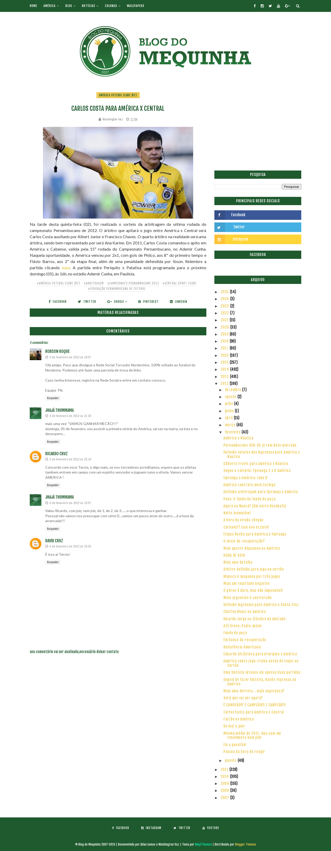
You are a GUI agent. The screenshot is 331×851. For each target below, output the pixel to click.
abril (229, 418)
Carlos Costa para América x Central (253, 712)
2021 (225, 320)
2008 (225, 790)
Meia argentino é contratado (247, 597)
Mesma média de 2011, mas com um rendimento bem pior (252, 735)
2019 (225, 334)
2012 (225, 383)
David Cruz (54, 540)
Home (33, 6)
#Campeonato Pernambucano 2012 (133, 283)
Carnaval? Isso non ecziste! (246, 527)
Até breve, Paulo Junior (242, 626)
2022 (225, 313)
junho (230, 411)
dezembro (233, 390)
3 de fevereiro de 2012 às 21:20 (70, 416)
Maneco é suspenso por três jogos (251, 576)
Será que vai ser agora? (243, 698)
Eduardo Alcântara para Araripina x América (260, 654)
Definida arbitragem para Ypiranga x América (260, 492)
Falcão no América (238, 719)
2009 (225, 783)
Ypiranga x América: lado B (245, 478)
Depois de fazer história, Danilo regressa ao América (259, 681)
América (49, 6)
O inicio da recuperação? (244, 541)
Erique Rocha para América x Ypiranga (254, 534)
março (231, 425)
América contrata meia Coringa (249, 485)
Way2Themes (203, 844)
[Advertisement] (257, 128)
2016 (225, 355)
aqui (66, 267)
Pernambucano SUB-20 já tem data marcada (260, 445)
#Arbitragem (94, 283)
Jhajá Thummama (59, 410)
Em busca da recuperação (244, 640)
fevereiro (233, 432)
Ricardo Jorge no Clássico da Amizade (254, 619)
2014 (225, 369)
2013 (225, 376)
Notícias (88, 6)
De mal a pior (234, 726)
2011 (225, 769)
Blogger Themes (245, 844)
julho (229, 403)
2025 (225, 292)
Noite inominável (237, 513)
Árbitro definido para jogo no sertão (253, 569)
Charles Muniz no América (244, 611)
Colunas (111, 6)
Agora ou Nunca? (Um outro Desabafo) (255, 506)
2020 (225, 327)
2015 (225, 362)
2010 (225, 776)
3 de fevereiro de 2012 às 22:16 (70, 459)
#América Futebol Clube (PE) (58, 283)
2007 (225, 797)
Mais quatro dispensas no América (251, 548)
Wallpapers (135, 6)
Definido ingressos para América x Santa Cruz (261, 604)
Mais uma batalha (238, 562)
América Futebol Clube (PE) (118, 95)
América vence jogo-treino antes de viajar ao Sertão (261, 663)
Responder (53, 398)
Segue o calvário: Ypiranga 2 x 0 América (257, 470)
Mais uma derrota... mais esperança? (253, 691)
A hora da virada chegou (243, 520)
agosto (231, 396)
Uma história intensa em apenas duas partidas (261, 672)
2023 (225, 306)
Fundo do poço (235, 633)
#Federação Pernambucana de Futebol (117, 289)
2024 (225, 299)
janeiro (231, 760)
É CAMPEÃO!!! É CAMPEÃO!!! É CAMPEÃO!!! (254, 705)
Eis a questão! (234, 744)
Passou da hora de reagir (244, 751)
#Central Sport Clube (180, 283)
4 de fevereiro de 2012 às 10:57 (70, 503)
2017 (225, 348)
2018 (225, 341)
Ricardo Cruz (56, 453)
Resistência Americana (242, 647)
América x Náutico (238, 438)
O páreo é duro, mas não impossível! (253, 590)
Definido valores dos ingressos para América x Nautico (261, 454)
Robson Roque (57, 351)
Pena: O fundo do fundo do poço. (249, 499)
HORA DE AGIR (234, 555)
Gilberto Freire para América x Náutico (256, 463)
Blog (68, 6)
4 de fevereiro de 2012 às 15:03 (70, 546)
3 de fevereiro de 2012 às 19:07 (70, 357)
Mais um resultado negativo (246, 583)
